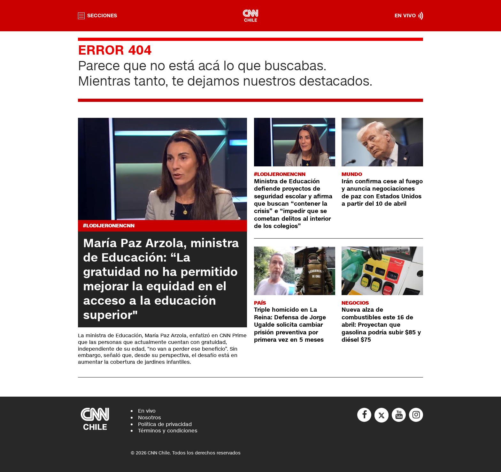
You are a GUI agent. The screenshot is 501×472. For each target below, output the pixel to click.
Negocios (355, 303)
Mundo (352, 174)
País (260, 303)
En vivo (147, 411)
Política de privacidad (165, 424)
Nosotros (149, 417)
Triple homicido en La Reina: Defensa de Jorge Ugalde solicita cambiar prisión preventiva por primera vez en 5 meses (290, 325)
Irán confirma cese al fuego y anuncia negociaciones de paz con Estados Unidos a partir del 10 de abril (382, 192)
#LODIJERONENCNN (109, 225)
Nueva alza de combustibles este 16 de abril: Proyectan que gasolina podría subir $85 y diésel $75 (381, 325)
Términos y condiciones (167, 430)
